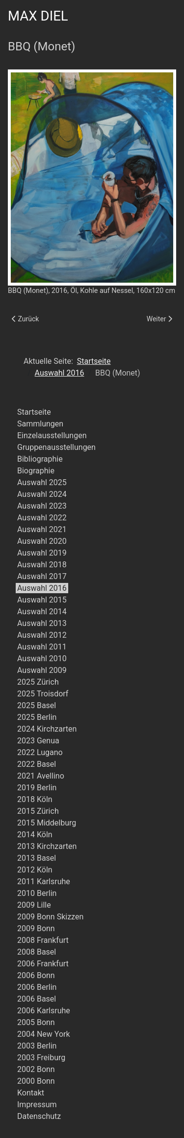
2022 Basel (36, 764)
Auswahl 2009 (42, 670)
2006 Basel (36, 999)
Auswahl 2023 (42, 506)
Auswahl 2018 (42, 564)
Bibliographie (40, 459)
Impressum (37, 1104)
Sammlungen (40, 423)
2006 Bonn (36, 975)
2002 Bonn (36, 1069)
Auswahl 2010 (42, 658)
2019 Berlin (36, 787)
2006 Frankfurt (43, 963)
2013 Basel (36, 858)
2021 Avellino (40, 776)
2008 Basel (36, 952)
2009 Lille (34, 905)
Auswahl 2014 (42, 611)
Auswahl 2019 (42, 553)
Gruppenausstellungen (56, 447)
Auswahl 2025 (42, 482)
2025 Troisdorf (42, 693)
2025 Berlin (36, 717)
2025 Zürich (38, 682)
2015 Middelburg (46, 822)
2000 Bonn (36, 1081)
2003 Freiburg (41, 1057)
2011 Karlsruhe (43, 881)
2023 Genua (38, 740)
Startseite (34, 412)
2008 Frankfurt (43, 940)
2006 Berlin (36, 987)
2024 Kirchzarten (47, 729)
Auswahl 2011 (42, 646)
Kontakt (30, 1092)
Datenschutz (39, 1116)
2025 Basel (36, 705)
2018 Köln (35, 799)
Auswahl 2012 (42, 635)
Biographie (35, 470)
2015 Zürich (38, 811)
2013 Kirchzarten (47, 846)
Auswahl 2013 (42, 623)
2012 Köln (35, 869)
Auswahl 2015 (42, 599)
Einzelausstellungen (52, 435)
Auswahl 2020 (42, 541)
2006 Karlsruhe (43, 1010)
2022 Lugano (40, 752)
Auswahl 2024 (42, 494)
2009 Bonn (36, 928)
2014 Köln (35, 834)
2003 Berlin (36, 1045)
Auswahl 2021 (42, 529)
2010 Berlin (36, 893)
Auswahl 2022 (42, 517)
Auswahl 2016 (42, 588)
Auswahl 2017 (42, 576)
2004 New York (43, 1034)
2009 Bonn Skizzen (50, 916)
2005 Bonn (36, 1022)
